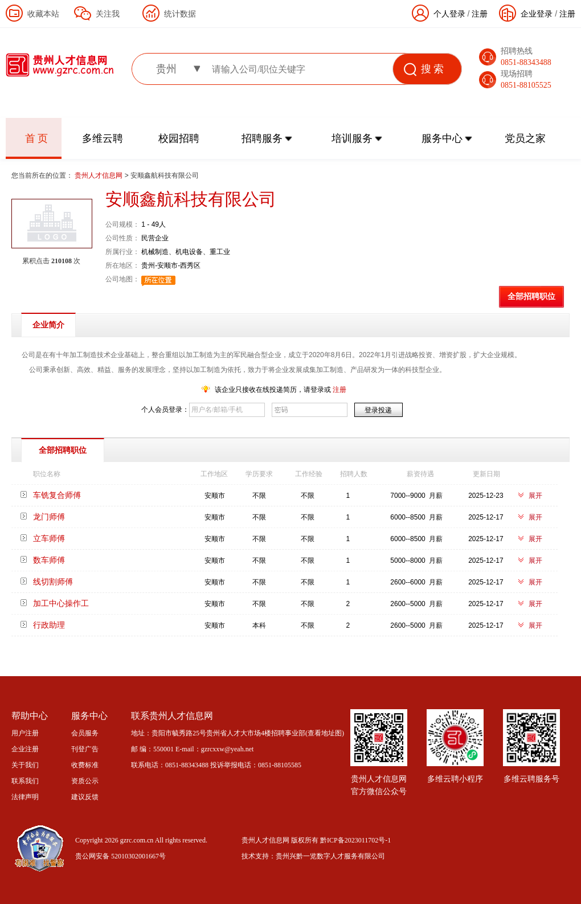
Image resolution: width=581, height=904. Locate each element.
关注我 (108, 13)
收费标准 (85, 765)
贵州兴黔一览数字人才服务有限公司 (330, 856)
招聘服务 (262, 138)
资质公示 (85, 781)
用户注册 (25, 733)
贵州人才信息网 (99, 175)
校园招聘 (178, 138)
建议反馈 (85, 797)
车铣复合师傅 (57, 495)
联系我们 (25, 781)
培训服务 (352, 138)
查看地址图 (325, 733)
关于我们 (25, 765)
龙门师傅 (49, 516)
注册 (567, 13)
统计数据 (180, 13)
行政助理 (49, 624)
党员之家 (525, 138)
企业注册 (25, 749)
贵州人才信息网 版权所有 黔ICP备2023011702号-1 (316, 840)
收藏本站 (43, 13)
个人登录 (449, 13)
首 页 (36, 138)
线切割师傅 (53, 581)
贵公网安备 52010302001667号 (120, 856)
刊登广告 (85, 749)
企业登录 (537, 13)
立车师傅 (49, 538)
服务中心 (442, 138)
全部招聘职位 (531, 296)
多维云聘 (102, 138)
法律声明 (25, 797)
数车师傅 (49, 560)
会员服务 (85, 733)
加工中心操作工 (61, 603)
